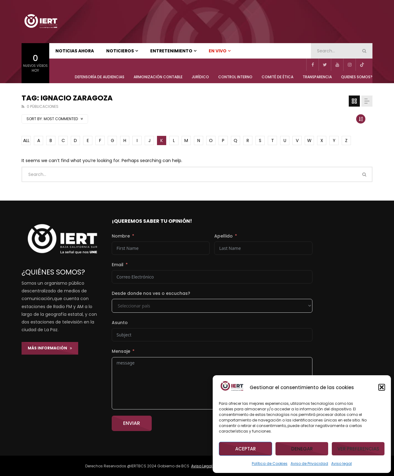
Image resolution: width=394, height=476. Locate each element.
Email (117, 265)
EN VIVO (218, 51)
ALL (26, 140)
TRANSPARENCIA (317, 76)
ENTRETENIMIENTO (171, 51)
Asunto (120, 322)
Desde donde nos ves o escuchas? (151, 293)
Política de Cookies (269, 463)
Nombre (121, 236)
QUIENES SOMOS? (356, 76)
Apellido (223, 236)
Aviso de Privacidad (309, 463)
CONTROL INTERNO (235, 76)
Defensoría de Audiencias (99, 76)
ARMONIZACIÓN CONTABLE (158, 76)
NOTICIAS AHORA (74, 51)
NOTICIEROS (120, 51)
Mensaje (121, 351)
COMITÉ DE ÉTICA (277, 76)
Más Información (50, 348)
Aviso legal (341, 463)
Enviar (131, 423)
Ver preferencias (358, 448)
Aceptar (245, 448)
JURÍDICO (200, 76)
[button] (382, 387)
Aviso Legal (202, 466)
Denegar (302, 448)
